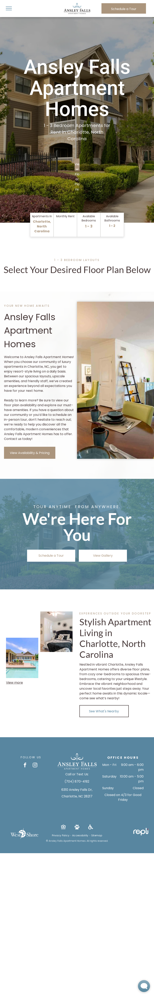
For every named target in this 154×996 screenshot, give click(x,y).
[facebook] (24, 765)
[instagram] (34, 765)
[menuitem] (61, 835)
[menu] (9, 8)
